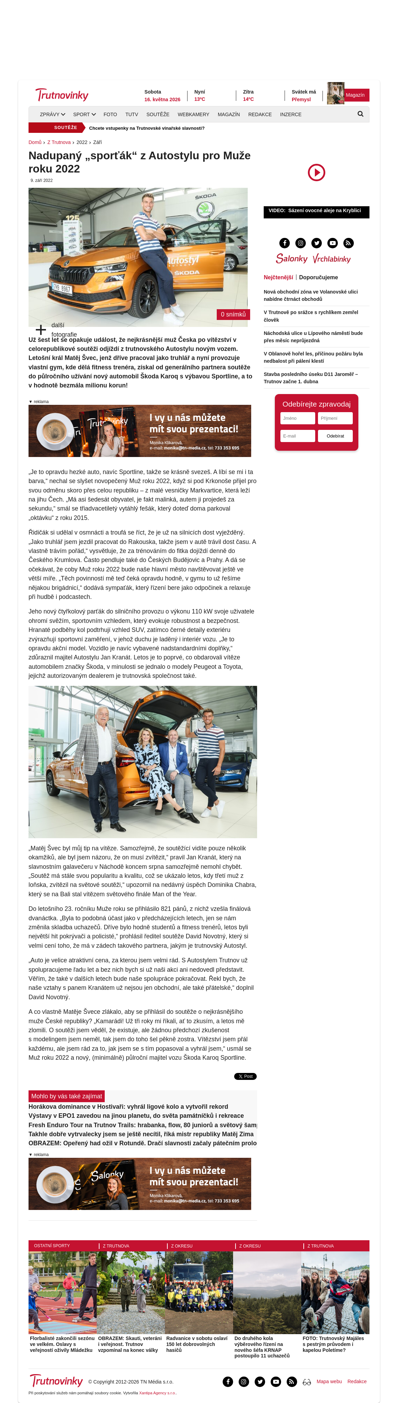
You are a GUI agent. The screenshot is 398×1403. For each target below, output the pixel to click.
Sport (81, 114)
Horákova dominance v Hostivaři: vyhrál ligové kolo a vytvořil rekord (128, 1106)
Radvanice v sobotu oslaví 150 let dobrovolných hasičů (197, 1344)
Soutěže (157, 114)
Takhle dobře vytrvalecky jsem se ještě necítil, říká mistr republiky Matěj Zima (141, 1134)
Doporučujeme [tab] (318, 277)
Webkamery (193, 114)
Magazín (355, 95)
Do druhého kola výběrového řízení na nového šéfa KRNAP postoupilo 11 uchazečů (262, 1347)
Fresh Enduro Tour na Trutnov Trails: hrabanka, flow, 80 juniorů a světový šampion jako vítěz (143, 1125)
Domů (35, 142)
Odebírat (335, 436)
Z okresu (181, 1246)
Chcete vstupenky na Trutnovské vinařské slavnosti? (147, 128)
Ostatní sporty (52, 1245)
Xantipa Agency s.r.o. (157, 1393)
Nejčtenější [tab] (278, 277)
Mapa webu (329, 1381)
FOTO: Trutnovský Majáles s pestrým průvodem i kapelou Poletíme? (333, 1344)
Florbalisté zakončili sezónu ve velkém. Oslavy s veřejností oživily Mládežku (62, 1344)
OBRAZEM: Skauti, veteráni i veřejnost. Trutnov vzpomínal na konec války (130, 1344)
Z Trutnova (59, 142)
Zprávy (49, 114)
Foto (110, 114)
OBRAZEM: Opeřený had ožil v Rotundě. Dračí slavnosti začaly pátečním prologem (143, 1143)
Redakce (260, 114)
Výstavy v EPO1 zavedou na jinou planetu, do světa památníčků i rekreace (136, 1115)
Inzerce (290, 114)
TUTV (131, 114)
